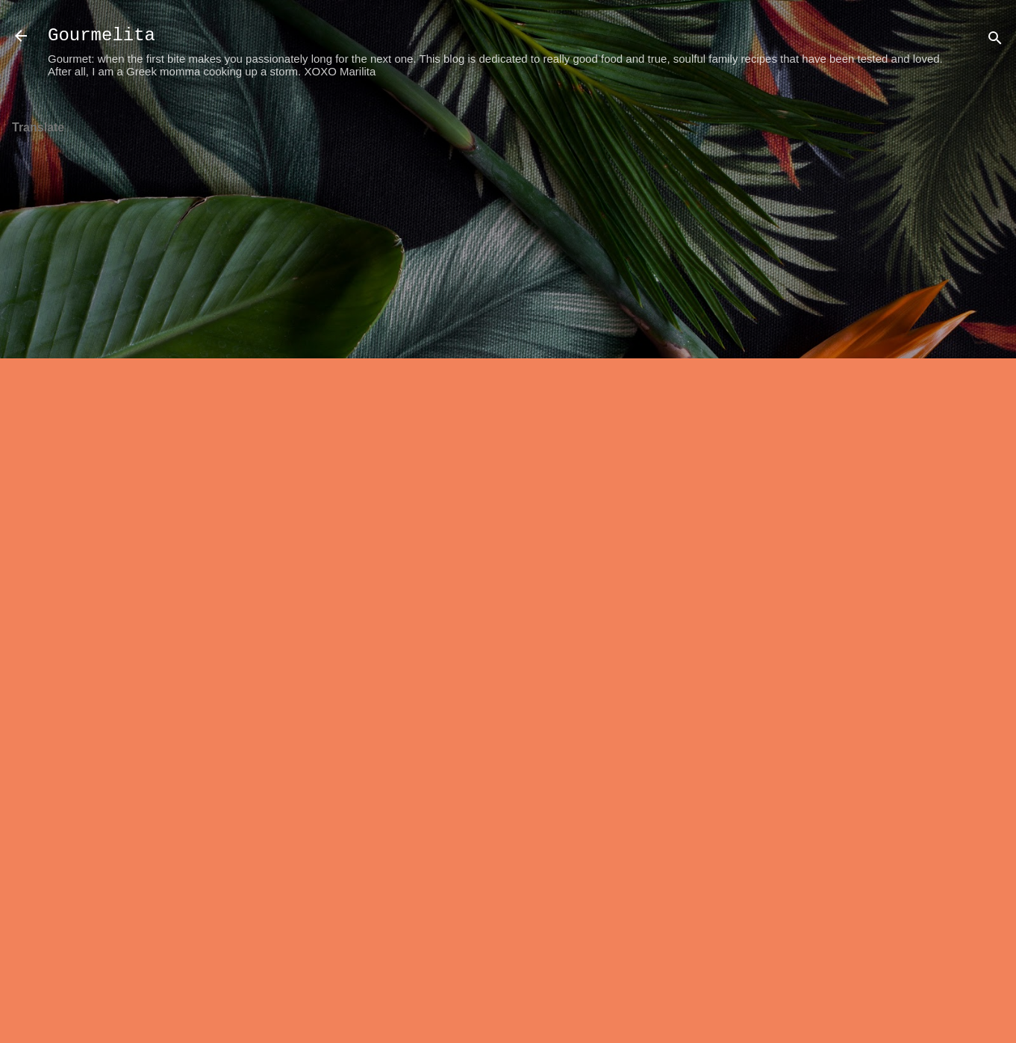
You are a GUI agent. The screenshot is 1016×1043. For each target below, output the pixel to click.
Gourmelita (101, 35)
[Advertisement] (956, 329)
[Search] (995, 40)
